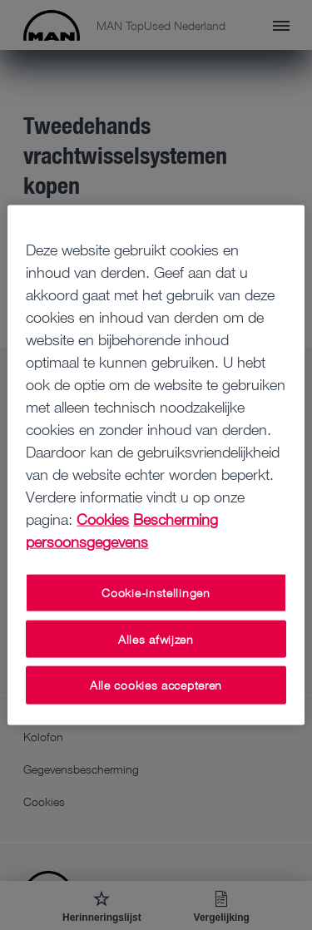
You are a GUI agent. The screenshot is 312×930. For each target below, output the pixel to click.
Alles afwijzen (156, 638)
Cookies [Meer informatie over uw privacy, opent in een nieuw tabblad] (103, 519)
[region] (155, 465)
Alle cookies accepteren (156, 685)
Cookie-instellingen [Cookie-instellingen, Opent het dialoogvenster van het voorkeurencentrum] (156, 593)
